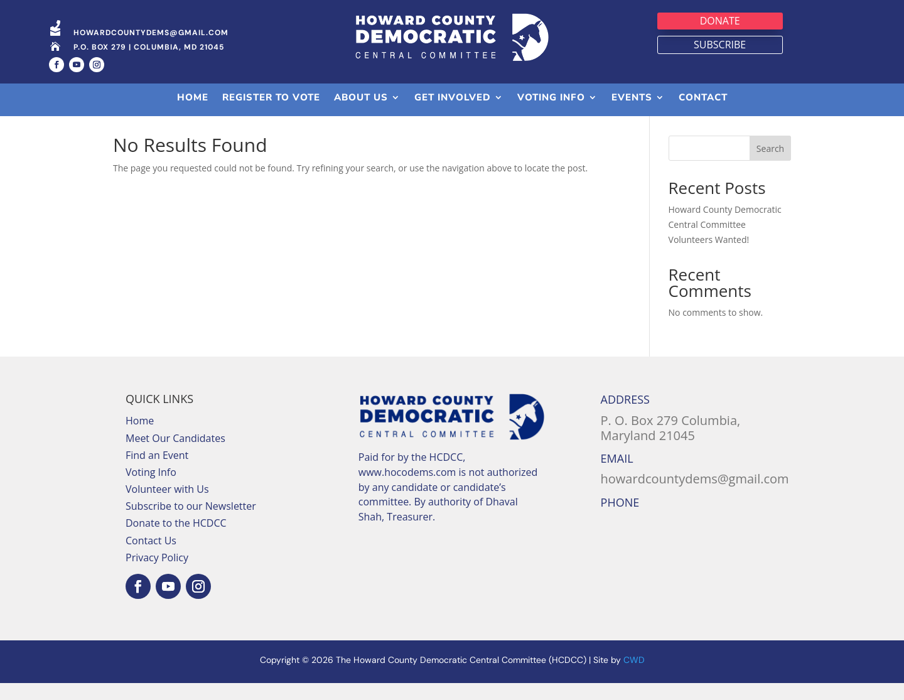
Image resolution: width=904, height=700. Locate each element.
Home (140, 437)
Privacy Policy (157, 574)
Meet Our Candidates (175, 454)
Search (770, 165)
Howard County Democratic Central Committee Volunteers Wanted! (725, 241)
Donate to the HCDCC (176, 540)
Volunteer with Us (167, 506)
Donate (720, 21)
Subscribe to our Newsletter (191, 523)
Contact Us (151, 557)
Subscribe (720, 44)
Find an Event (157, 472)
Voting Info (151, 489)
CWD (634, 676)
